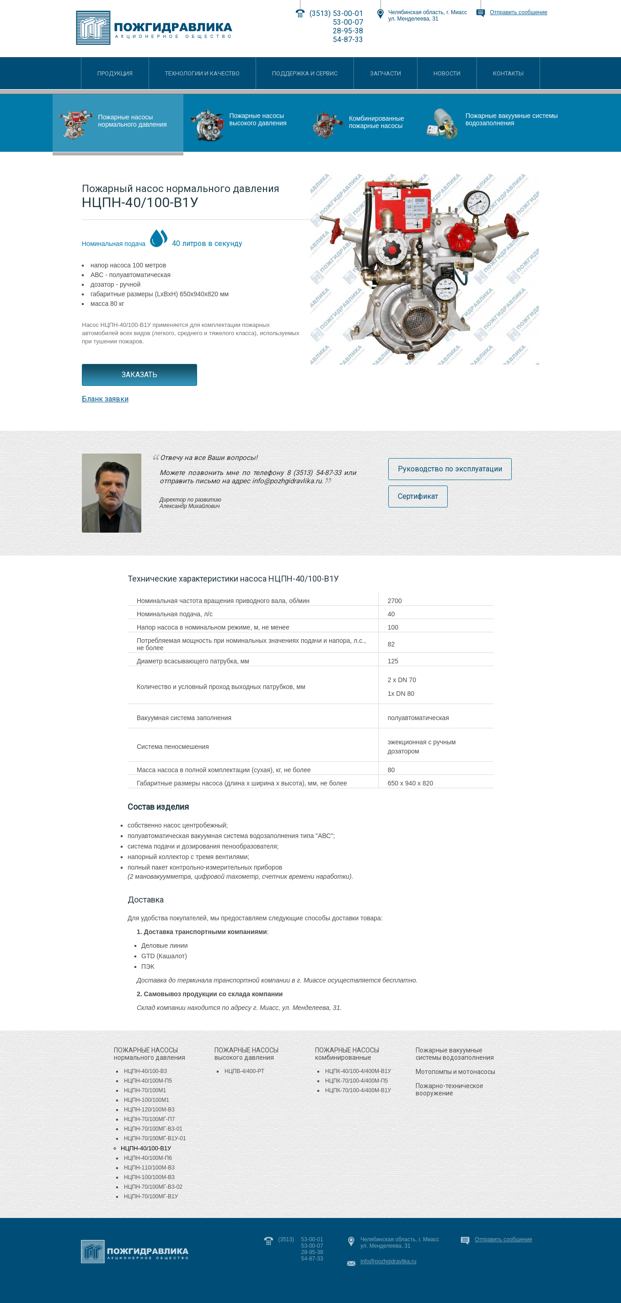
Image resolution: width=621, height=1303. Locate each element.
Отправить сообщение (518, 12)
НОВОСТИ (447, 73)
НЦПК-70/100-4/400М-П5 (356, 1081)
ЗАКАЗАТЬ (139, 374)
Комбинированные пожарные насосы (376, 122)
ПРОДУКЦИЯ (115, 73)
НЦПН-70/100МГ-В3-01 (153, 1129)
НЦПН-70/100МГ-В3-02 (153, 1187)
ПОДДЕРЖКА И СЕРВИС (304, 73)
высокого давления (246, 1054)
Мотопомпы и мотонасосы (455, 1071)
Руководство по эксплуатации (450, 469)
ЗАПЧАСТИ (385, 73)
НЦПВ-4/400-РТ (244, 1071)
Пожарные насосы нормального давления (132, 120)
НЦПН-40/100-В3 (145, 1071)
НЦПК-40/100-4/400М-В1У (358, 1071)
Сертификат (418, 496)
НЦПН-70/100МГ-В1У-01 (155, 1138)
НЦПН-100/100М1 (146, 1100)
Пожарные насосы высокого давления (257, 119)
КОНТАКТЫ (508, 73)
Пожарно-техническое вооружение (449, 1089)
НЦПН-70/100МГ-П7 (149, 1119)
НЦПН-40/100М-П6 (148, 1158)
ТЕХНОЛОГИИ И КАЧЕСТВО (202, 73)
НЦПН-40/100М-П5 (148, 1081)
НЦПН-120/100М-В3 (149, 1109)
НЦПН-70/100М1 (145, 1090)
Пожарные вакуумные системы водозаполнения (512, 119)
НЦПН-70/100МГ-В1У (151, 1196)
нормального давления (149, 1054)
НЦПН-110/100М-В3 (149, 1167)
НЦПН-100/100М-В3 (149, 1177)
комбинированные (347, 1054)
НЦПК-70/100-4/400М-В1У (358, 1090)
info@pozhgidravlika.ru (388, 1261)
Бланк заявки (105, 399)
